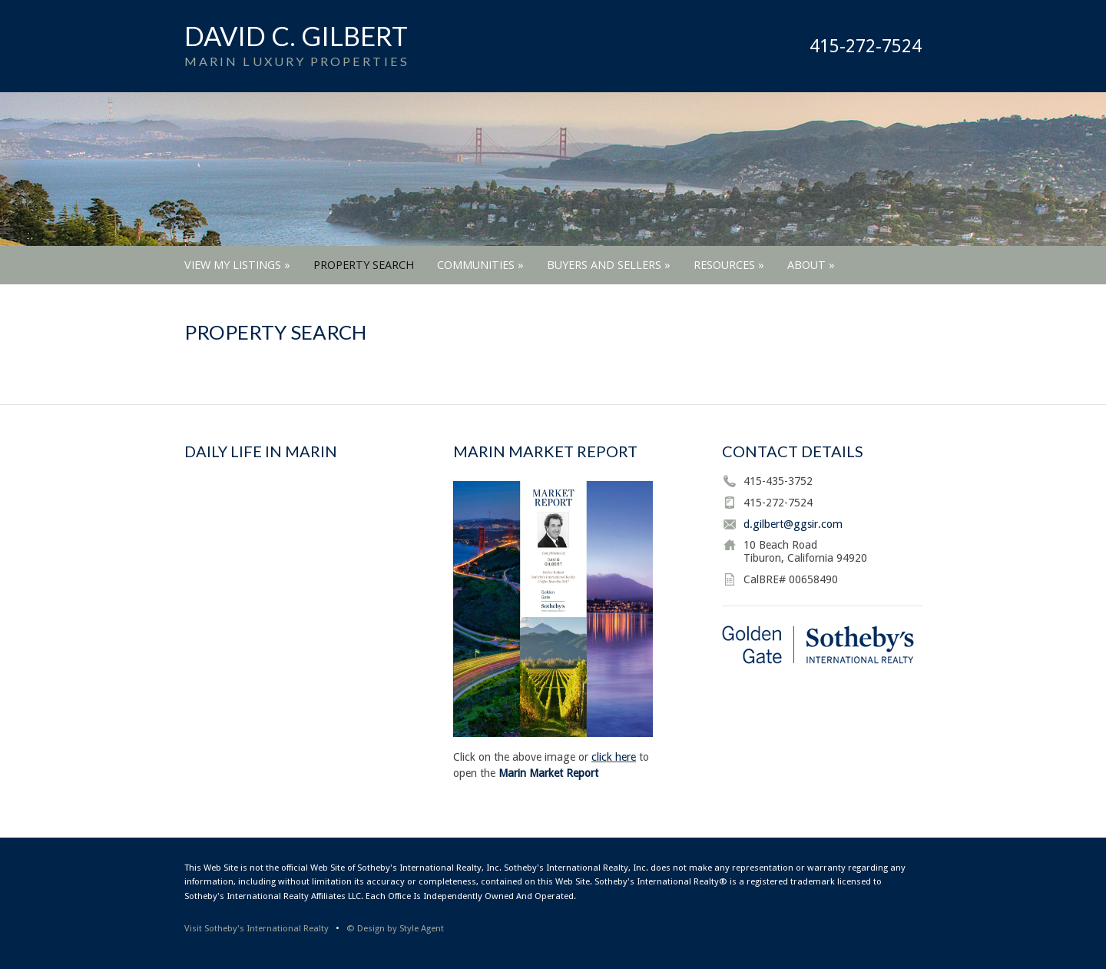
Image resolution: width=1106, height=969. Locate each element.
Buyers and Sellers (609, 264)
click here (613, 757)
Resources (729, 264)
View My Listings (237, 264)
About (811, 264)
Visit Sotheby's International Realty (256, 928)
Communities (480, 264)
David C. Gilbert (296, 35)
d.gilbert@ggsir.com (793, 524)
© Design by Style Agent (395, 928)
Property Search (363, 264)
